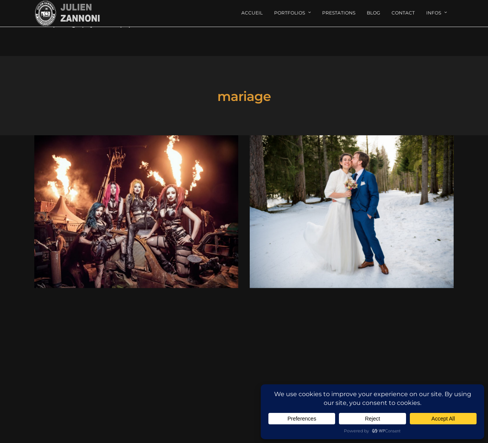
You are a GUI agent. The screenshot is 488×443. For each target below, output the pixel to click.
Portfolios (289, 13)
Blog (373, 13)
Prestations (338, 13)
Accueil (252, 13)
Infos (433, 13)
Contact (403, 13)
